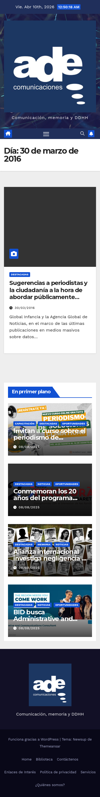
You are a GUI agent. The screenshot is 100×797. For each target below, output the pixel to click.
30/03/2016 (25, 308)
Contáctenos (67, 759)
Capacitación (24, 423)
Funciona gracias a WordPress (34, 739)
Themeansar (50, 746)
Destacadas (20, 274)
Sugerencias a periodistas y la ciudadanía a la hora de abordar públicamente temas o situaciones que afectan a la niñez (48, 297)
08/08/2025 (29, 447)
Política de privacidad (58, 772)
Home (26, 759)
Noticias (44, 484)
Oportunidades (73, 423)
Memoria (44, 544)
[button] (82, 133)
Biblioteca (44, 759)
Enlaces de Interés (20, 772)
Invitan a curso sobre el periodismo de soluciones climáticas (49, 437)
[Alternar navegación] (46, 133)
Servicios (88, 772)
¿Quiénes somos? (50, 785)
